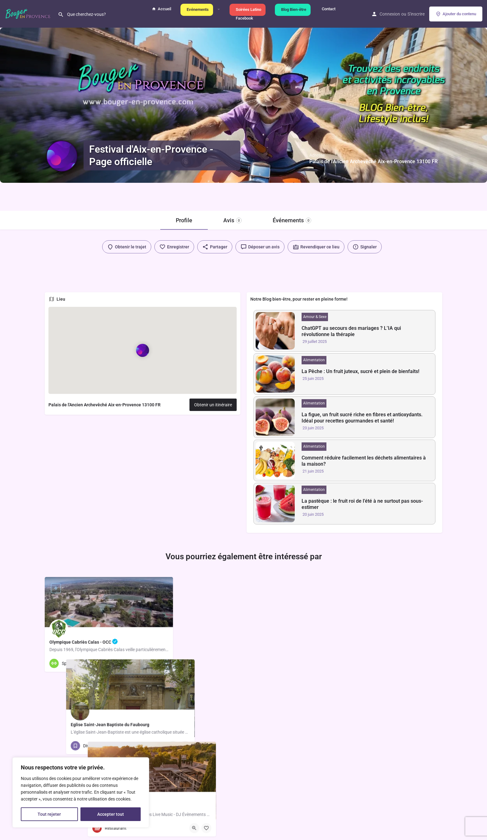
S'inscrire (416, 14)
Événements (292, 220)
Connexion (390, 14)
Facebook (243, 18)
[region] (80, 792)
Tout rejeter (49, 814)
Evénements (197, 9)
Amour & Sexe (314, 317)
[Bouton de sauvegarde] (163, 663)
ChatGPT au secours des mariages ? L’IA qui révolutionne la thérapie (351, 331)
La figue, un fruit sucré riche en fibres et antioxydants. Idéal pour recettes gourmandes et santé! (362, 418)
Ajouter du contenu (455, 14)
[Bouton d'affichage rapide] (151, 663)
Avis (232, 220)
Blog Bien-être (292, 9)
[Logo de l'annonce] (61, 156)
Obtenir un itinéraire (213, 404)
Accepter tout (110, 814)
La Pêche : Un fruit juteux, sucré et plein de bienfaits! (360, 371)
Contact (327, 9)
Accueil (161, 9)
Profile (184, 220)
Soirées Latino (247, 9)
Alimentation (314, 360)
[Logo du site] (29, 13)
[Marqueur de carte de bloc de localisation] (142, 350)
